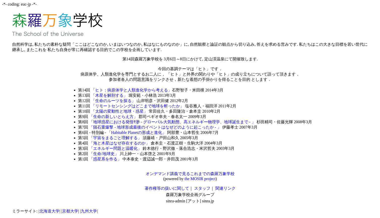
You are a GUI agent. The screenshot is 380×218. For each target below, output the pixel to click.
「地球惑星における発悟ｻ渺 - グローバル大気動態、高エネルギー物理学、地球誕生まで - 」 (172, 122)
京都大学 (70, 211)
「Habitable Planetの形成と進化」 (136, 132)
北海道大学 (49, 211)
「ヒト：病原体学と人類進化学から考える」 (131, 90)
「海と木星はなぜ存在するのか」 (119, 143)
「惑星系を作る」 (105, 159)
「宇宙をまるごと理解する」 (115, 138)
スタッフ (202, 188)
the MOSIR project (200, 179)
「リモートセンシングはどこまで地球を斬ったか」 (137, 106)
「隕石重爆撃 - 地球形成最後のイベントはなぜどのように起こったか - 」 (155, 127)
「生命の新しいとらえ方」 (113, 116)
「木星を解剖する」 (109, 95)
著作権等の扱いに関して (167, 188)
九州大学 (89, 211)
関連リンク (225, 188)
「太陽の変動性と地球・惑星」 (119, 111)
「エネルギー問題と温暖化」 (115, 148)
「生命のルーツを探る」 (113, 101)
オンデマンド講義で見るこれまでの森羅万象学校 (190, 174)
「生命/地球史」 (103, 154)
